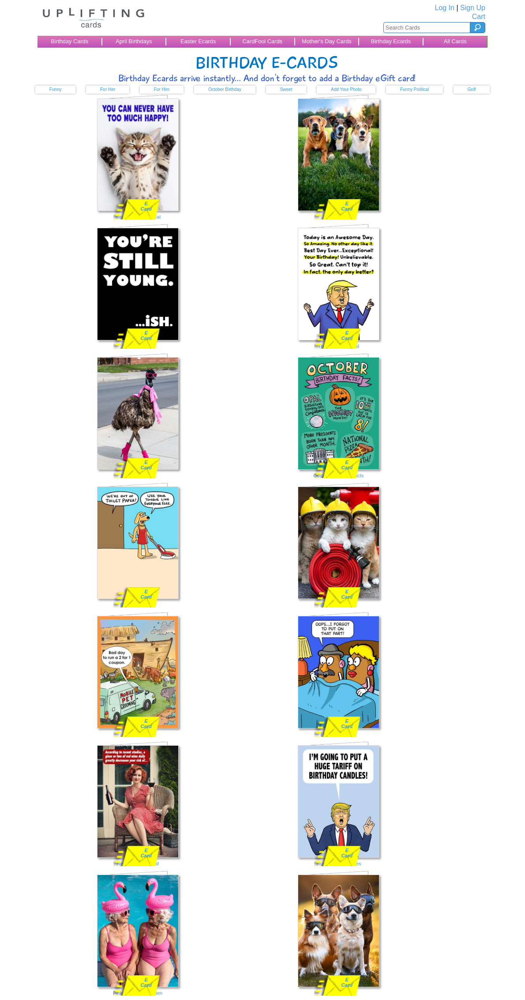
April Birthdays (134, 41)
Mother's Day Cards (327, 41)
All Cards (455, 41)
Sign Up (472, 7)
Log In (444, 7)
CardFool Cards (262, 41)
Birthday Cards (70, 41)
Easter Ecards (198, 41)
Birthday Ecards (391, 41)
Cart (478, 16)
